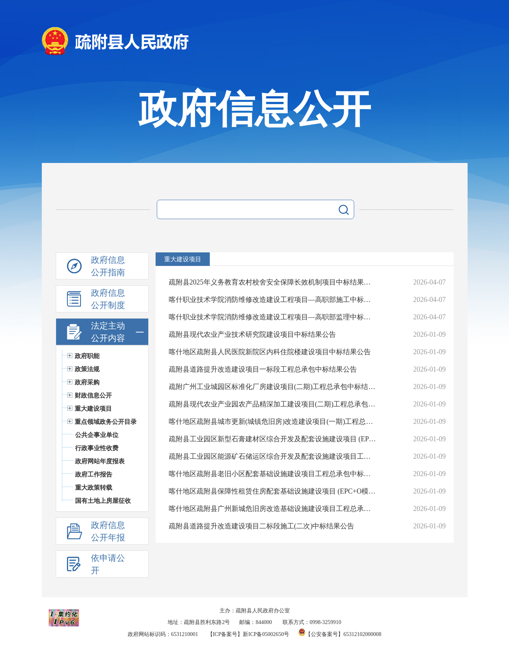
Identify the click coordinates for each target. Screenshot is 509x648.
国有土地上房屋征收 (103, 500)
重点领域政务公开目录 (106, 421)
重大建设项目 (93, 408)
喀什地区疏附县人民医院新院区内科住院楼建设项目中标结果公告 (270, 352)
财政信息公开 (93, 395)
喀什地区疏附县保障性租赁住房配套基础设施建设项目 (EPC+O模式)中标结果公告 (273, 491)
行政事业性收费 (96, 448)
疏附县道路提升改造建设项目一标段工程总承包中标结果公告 (263, 369)
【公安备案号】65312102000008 (339, 634)
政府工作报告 (93, 474)
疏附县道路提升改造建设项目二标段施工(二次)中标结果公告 (262, 526)
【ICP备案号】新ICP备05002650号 (248, 634)
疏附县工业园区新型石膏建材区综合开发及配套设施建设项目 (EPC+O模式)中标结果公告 (273, 439)
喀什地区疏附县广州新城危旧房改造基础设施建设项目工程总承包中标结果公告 (273, 509)
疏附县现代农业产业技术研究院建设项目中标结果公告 (252, 334)
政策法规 (87, 369)
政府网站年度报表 (100, 461)
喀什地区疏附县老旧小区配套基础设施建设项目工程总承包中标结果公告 (273, 474)
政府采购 (87, 382)
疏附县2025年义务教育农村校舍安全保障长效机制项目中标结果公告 (273, 282)
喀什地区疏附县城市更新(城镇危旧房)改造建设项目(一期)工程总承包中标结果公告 (273, 421)
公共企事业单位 (96, 435)
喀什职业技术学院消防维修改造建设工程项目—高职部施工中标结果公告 (273, 299)
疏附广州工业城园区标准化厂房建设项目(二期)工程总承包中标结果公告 (273, 387)
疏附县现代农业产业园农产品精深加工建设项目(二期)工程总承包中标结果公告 (273, 404)
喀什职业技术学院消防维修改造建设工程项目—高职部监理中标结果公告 (273, 317)
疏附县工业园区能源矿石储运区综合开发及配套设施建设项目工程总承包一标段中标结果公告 (273, 456)
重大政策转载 (93, 487)
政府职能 (87, 356)
